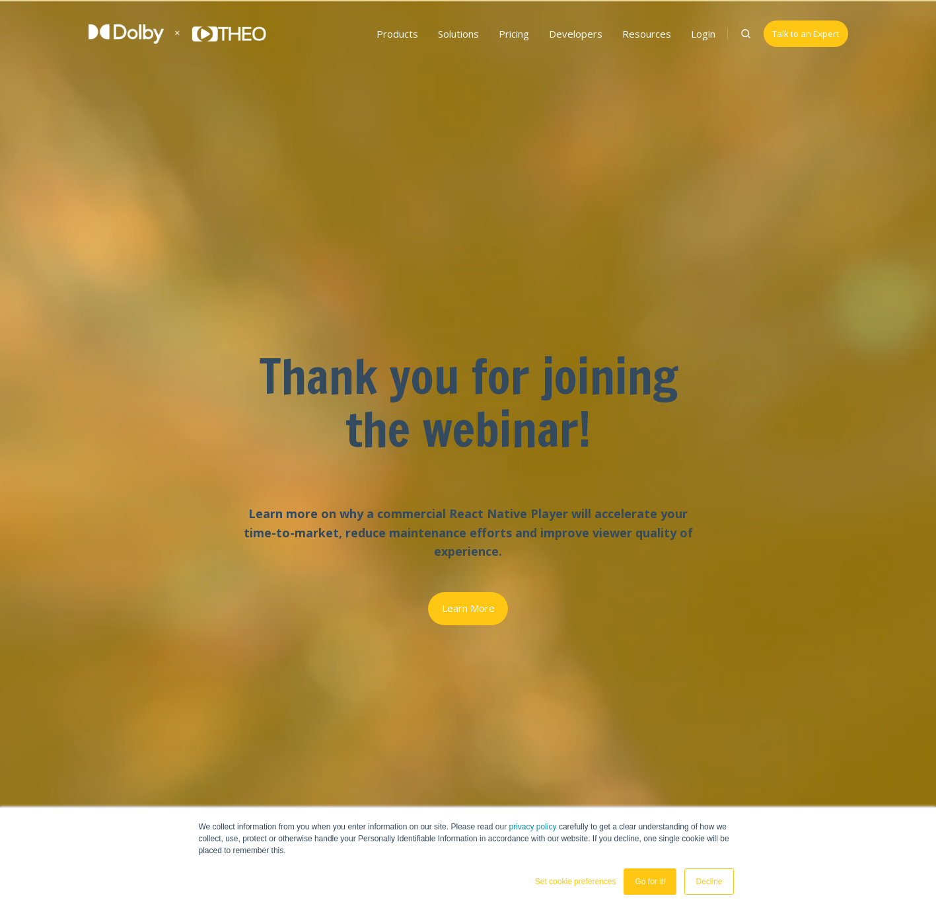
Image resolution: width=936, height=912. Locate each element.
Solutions (458, 33)
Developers (575, 33)
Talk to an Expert (805, 34)
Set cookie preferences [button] (575, 881)
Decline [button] (709, 881)
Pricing (514, 33)
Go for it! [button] (650, 881)
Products (397, 33)
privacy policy (533, 826)
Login (703, 33)
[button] (746, 34)
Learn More (468, 608)
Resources (646, 33)
